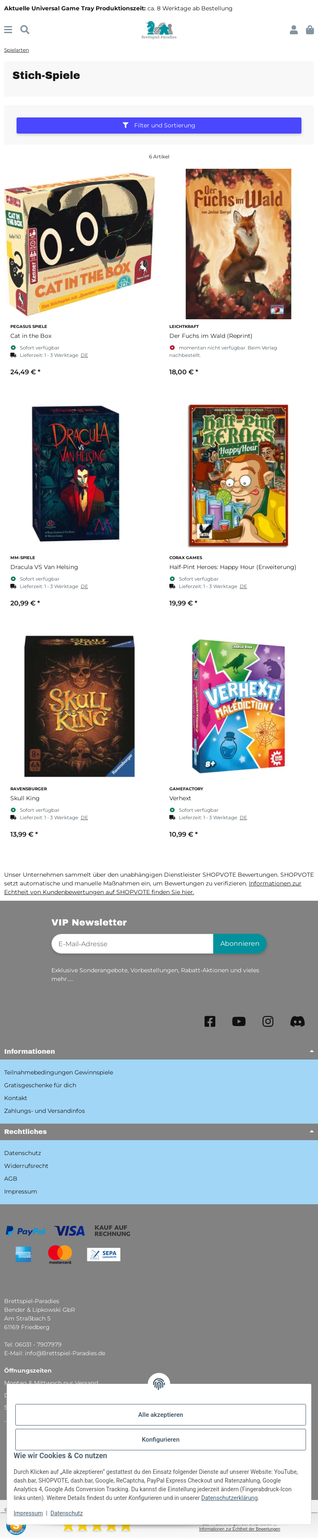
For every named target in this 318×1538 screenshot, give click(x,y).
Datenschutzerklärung (229, 1498)
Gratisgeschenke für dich (40, 1085)
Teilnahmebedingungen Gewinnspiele (58, 1072)
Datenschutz (67, 1513)
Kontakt (15, 1098)
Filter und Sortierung (159, 125)
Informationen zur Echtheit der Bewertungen (239, 1529)
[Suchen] (24, 30)
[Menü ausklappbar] (8, 30)
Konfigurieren (160, 1439)
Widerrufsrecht (26, 1166)
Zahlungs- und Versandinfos (44, 1111)
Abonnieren (240, 943)
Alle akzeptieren (160, 1414)
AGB (10, 1178)
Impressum (28, 1513)
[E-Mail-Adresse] (132, 944)
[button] (294, 30)
